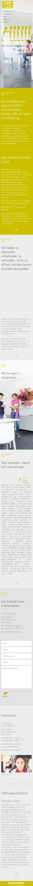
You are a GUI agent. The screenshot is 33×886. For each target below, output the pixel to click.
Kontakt (5, 22)
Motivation (7, 14)
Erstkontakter (8, 11)
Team (4, 17)
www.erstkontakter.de (9, 746)
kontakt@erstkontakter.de (11, 632)
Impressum (12, 885)
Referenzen (7, 19)
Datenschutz (20, 885)
